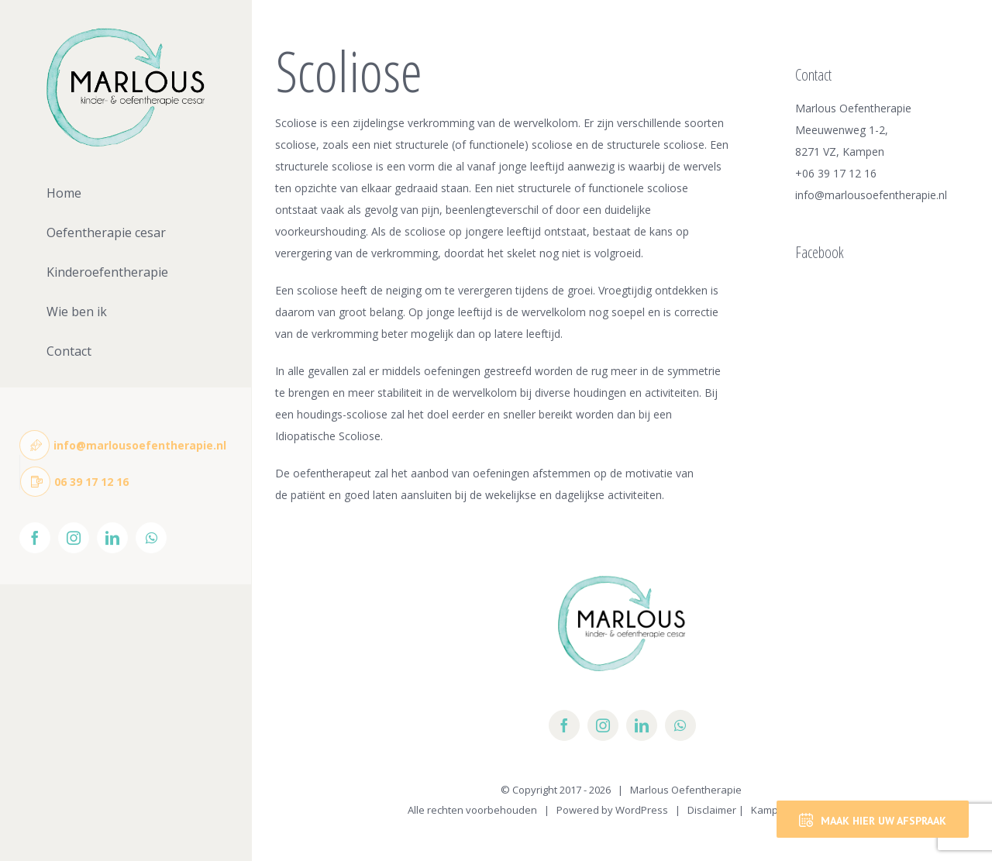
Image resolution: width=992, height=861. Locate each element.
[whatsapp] (680, 725)
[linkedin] (641, 725)
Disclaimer (711, 810)
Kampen (770, 810)
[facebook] (564, 725)
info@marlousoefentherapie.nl (871, 195)
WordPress (641, 810)
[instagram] (602, 725)
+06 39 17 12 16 (836, 173)
